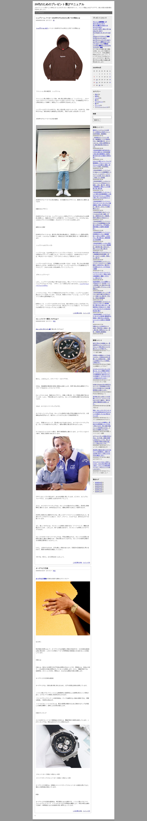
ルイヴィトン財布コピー (100, 42)
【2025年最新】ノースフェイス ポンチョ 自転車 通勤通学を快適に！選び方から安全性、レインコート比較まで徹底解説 (102, 318)
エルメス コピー (98, 31)
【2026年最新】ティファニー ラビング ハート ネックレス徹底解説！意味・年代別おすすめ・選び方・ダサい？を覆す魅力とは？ (102, 205)
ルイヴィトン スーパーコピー (102, 40)
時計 (54, 321)
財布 (96, 96)
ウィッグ (97, 105)
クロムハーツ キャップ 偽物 (101, 36)
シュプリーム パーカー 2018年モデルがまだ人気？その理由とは (58, 18)
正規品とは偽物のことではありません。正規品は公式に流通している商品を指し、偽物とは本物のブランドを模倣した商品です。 (101, 358)
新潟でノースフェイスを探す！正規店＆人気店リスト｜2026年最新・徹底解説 (101, 132)
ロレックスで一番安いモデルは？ (47, 319)
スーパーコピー (97, 27)
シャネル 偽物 (97, 45)
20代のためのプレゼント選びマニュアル (59, 4)
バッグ (97, 98)
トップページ (40, 12)
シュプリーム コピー (42, 28)
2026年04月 (98, 482)
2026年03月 (98, 484)
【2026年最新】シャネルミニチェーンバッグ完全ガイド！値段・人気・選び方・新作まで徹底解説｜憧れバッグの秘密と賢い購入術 (101, 184)
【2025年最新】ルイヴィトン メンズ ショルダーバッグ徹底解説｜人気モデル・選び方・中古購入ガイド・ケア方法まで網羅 (102, 265)
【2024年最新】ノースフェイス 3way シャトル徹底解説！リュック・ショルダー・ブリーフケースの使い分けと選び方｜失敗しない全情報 (102, 173)
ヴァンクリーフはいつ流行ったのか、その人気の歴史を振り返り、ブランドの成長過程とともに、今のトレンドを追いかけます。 (101, 465)
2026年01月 (98, 488)
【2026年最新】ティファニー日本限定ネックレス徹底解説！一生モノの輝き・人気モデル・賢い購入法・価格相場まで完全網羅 (101, 236)
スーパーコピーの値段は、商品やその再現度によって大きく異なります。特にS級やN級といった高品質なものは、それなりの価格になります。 (102, 426)
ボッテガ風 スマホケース (100, 25)
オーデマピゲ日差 (42, 568)
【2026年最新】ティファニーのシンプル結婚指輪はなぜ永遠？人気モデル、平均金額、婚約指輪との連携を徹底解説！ (101, 225)
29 (99, 85)
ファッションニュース (101, 107)
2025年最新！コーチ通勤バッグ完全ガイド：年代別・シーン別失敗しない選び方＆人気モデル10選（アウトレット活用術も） (101, 285)
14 (96, 79)
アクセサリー (99, 101)
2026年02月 (98, 486)
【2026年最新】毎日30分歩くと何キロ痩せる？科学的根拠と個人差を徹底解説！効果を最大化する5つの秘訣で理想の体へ (102, 153)
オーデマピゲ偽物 (41, 578)
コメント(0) (86, 313)
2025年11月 (98, 491)
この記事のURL (77, 313)
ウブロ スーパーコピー (100, 38)
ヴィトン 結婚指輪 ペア (100, 22)
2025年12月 (98, 489)
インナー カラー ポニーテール (102, 29)
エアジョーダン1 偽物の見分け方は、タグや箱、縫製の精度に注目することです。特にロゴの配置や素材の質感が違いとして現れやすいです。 (102, 439)
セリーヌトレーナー (99, 23)
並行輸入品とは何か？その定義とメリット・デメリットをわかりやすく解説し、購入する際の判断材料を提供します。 (101, 400)
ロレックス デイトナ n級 (43, 329)
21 (96, 82)
